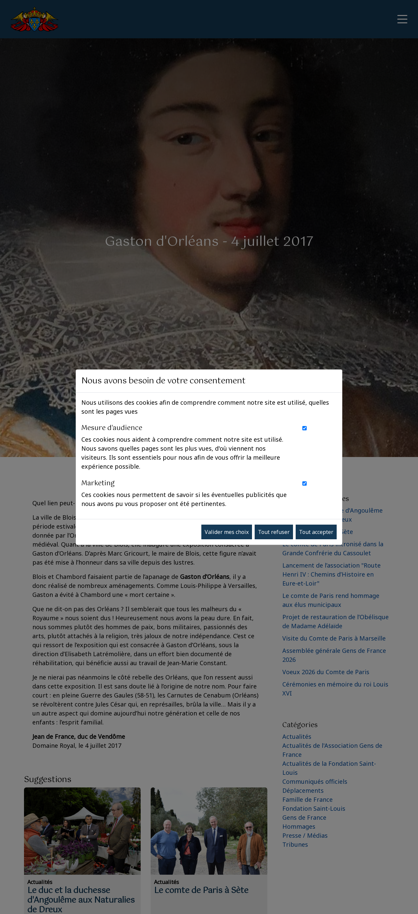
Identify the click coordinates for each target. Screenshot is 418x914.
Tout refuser (274, 532)
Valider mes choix (227, 532)
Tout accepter (316, 532)
